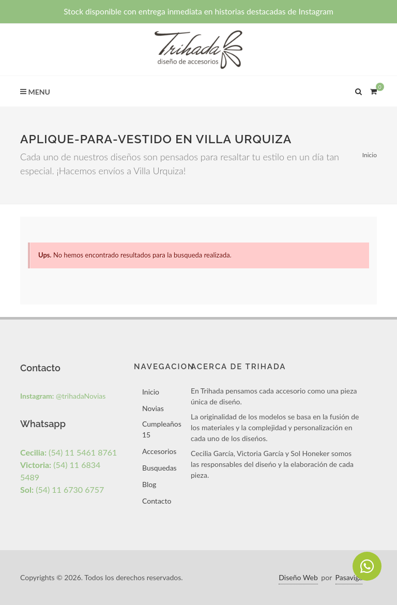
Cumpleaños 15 (161, 429)
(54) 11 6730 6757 (62, 489)
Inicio (369, 155)
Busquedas (159, 467)
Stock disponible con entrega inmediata (198, 11)
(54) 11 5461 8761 (68, 452)
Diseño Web (298, 577)
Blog (149, 484)
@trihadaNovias (62, 395)
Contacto (156, 500)
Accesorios (159, 451)
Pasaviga (349, 577)
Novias (153, 408)
